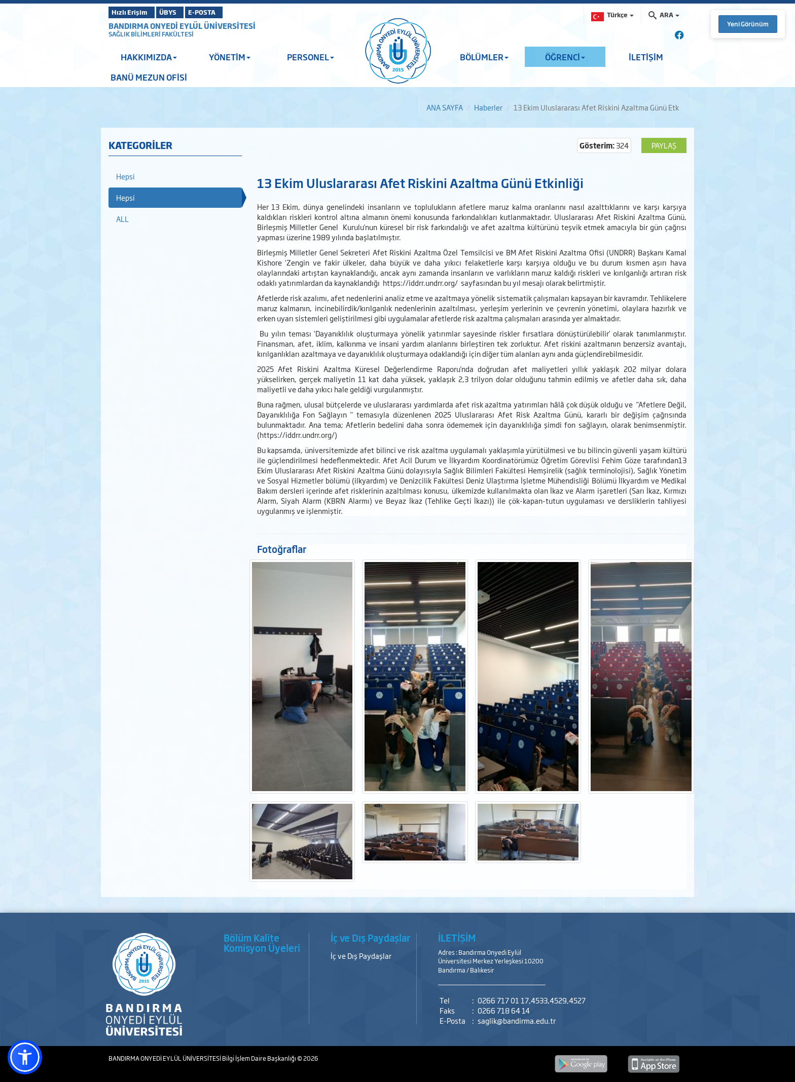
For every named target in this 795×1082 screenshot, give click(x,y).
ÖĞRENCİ (565, 57)
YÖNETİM (229, 57)
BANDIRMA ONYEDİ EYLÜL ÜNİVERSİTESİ (182, 25)
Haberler (488, 107)
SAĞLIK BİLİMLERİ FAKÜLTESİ (151, 34)
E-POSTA (230, 12)
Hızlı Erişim (134, 12)
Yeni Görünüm (748, 23)
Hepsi (125, 176)
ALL (122, 218)
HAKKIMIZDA (149, 57)
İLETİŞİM (646, 57)
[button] (25, 1057)
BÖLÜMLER (484, 57)
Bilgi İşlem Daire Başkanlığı (259, 1058)
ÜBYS (183, 12)
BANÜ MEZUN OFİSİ (149, 77)
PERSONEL (310, 57)
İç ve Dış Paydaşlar (361, 955)
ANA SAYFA (444, 107)
